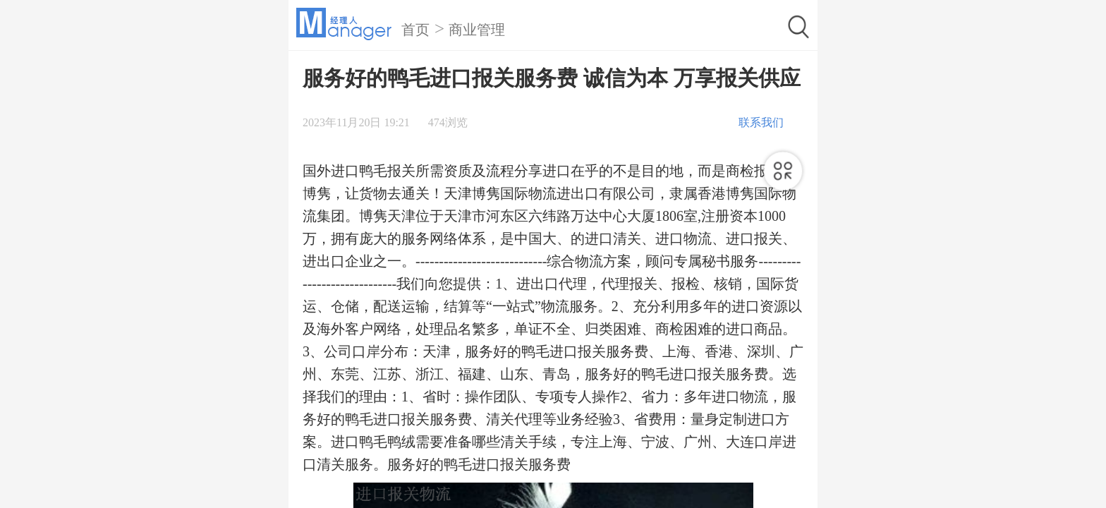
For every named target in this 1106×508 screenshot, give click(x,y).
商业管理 (477, 29)
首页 (415, 29)
